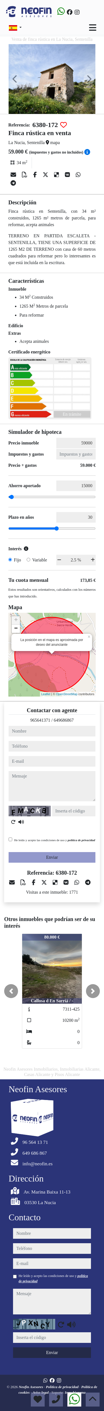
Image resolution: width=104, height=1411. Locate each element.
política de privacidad (81, 840)
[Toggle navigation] (93, 27)
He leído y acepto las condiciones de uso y (54, 840)
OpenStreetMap (67, 694)
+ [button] (16, 620)
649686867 (64, 720)
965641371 (40, 720)
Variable (39, 560)
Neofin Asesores (31, 1387)
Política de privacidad (62, 1387)
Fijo (17, 560)
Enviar (52, 857)
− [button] (16, 629)
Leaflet (45, 694)
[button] (11, 991)
